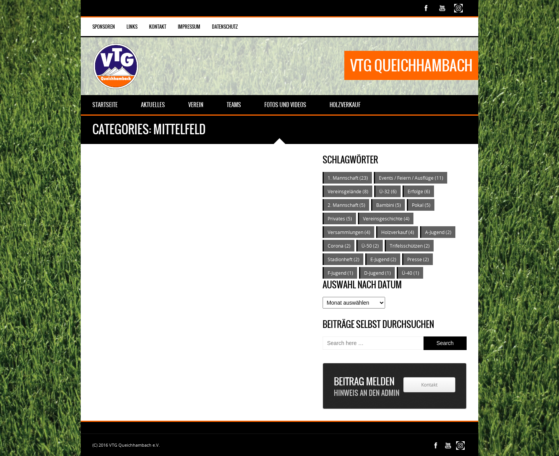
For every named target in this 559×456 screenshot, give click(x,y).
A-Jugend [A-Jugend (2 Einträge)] (438, 232)
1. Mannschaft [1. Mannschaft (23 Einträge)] (348, 178)
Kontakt (157, 26)
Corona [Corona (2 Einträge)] (339, 246)
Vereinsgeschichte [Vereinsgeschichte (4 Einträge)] (386, 218)
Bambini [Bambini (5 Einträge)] (388, 205)
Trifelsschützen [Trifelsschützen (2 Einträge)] (410, 246)
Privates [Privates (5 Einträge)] (340, 218)
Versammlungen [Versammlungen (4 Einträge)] (349, 232)
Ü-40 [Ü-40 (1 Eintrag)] (410, 273)
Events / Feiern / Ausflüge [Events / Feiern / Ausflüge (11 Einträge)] (411, 178)
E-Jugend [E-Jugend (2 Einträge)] (383, 259)
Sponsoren (103, 26)
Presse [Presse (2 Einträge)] (418, 259)
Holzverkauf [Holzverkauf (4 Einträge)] (397, 232)
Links (132, 26)
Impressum (189, 26)
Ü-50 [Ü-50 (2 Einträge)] (370, 246)
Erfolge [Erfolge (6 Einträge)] (419, 191)
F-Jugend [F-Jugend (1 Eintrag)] (340, 273)
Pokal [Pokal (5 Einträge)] (421, 205)
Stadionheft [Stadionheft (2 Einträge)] (343, 259)
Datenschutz (225, 26)
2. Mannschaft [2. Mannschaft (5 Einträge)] (346, 205)
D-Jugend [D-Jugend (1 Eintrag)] (377, 273)
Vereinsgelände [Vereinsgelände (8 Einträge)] (348, 191)
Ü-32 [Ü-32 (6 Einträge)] (388, 191)
